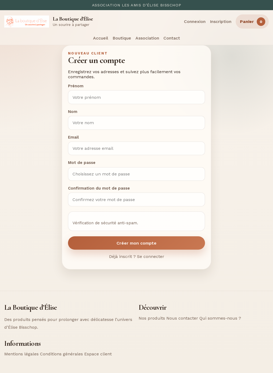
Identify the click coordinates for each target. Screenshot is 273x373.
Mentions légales (21, 353)
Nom (72, 111)
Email (73, 137)
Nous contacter (182, 318)
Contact (171, 38)
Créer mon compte (136, 243)
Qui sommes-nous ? (220, 318)
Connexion (195, 21)
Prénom (75, 86)
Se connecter (150, 256)
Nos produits (152, 318)
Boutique (122, 38)
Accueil (100, 38)
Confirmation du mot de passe (99, 188)
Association (147, 38)
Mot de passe (81, 162)
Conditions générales (61, 353)
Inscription (220, 21)
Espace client (98, 353)
